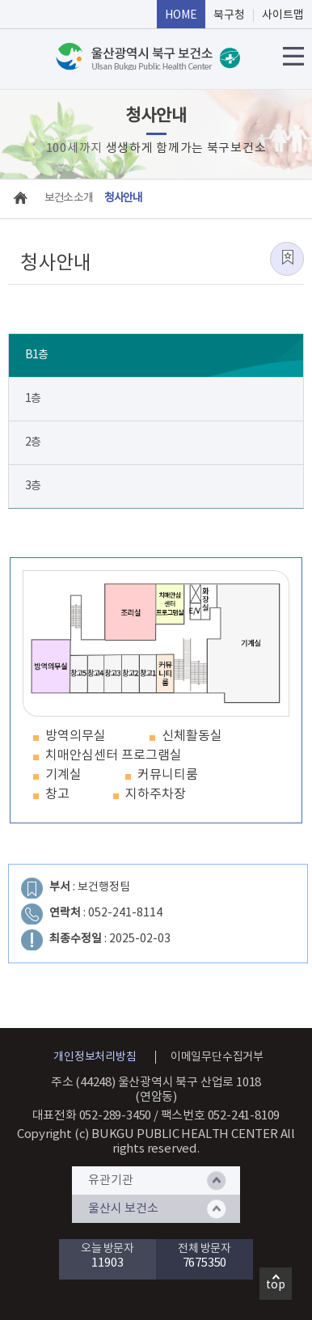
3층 (32, 486)
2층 (32, 442)
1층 (32, 398)
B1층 (36, 355)
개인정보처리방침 (94, 1057)
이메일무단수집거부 (217, 1057)
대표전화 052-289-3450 (92, 1116)
